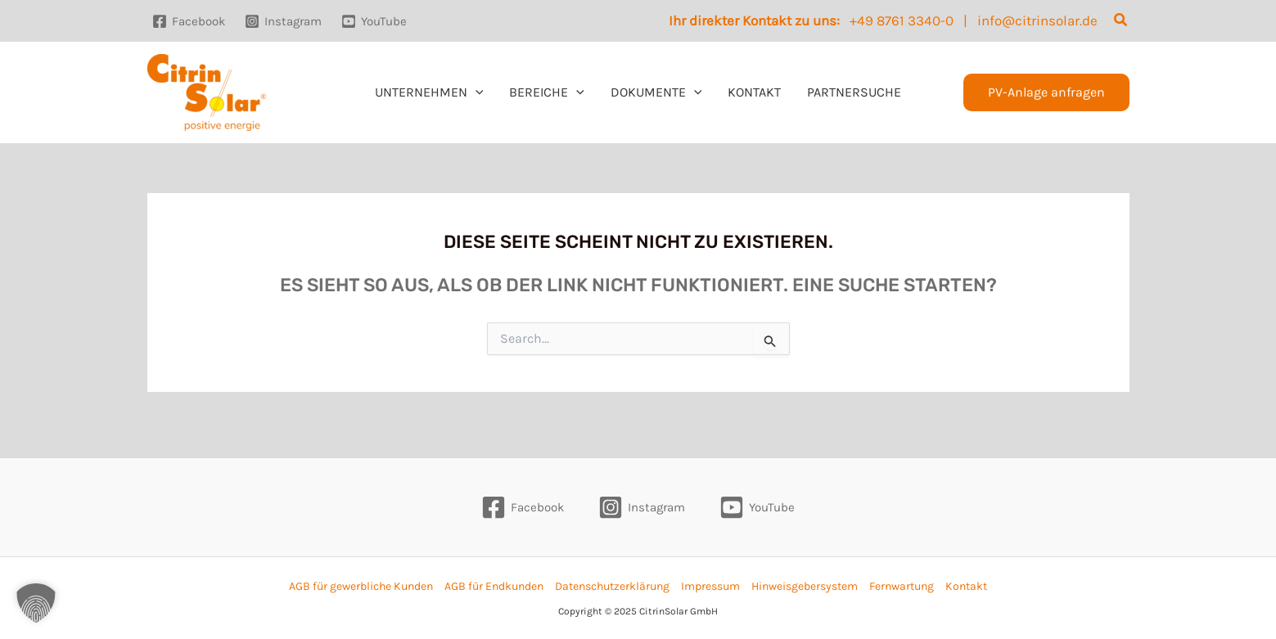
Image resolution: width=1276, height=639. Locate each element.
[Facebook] (188, 21)
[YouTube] (374, 21)
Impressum (710, 586)
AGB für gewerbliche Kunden (361, 586)
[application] (475, 92)
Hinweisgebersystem (804, 586)
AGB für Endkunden (493, 586)
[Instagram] (283, 21)
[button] (1121, 20)
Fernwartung (901, 586)
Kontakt (966, 586)
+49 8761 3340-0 (902, 20)
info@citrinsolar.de (1037, 20)
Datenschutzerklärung (612, 586)
